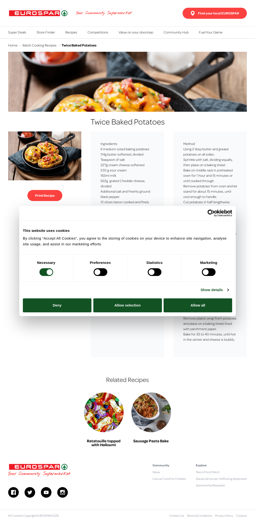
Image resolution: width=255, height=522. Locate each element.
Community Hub (176, 32)
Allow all (198, 305)
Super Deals (17, 32)
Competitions (98, 32)
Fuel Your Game (211, 32)
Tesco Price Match (208, 472)
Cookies (241, 515)
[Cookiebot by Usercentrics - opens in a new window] (211, 213)
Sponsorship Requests (210, 485)
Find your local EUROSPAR (214, 13)
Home (13, 45)
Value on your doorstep (136, 32)
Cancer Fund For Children (169, 479)
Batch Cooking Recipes (40, 45)
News (156, 472)
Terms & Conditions (199, 515)
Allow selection (127, 305)
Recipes (71, 32)
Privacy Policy (224, 515)
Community (161, 465)
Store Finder (46, 32)
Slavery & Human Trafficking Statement (221, 479)
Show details (212, 290)
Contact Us (176, 515)
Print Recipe (45, 195)
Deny (57, 305)
